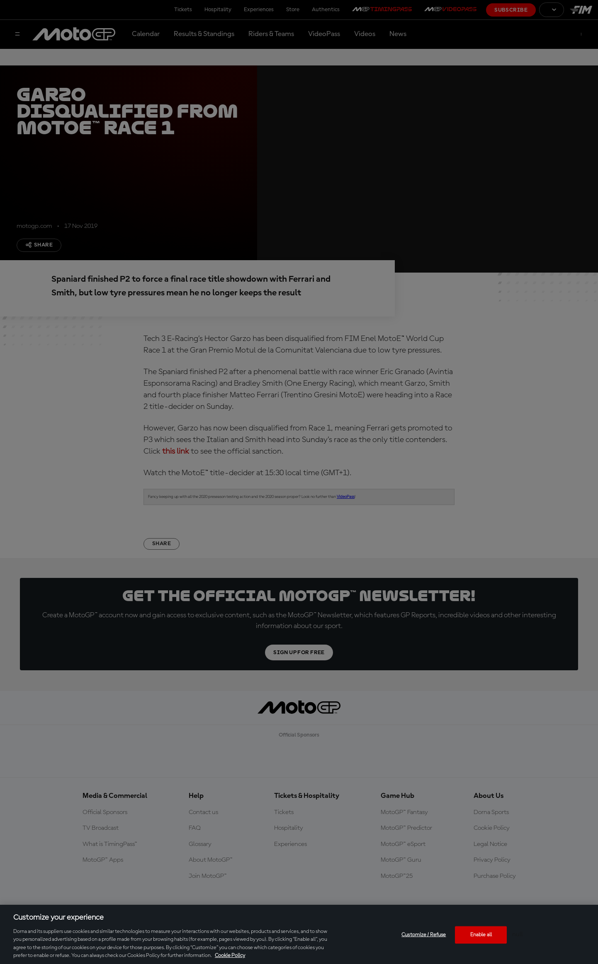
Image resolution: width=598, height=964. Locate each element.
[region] (299, 934)
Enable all (481, 934)
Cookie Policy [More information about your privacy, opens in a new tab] (230, 955)
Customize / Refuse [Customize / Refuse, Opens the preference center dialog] (423, 934)
